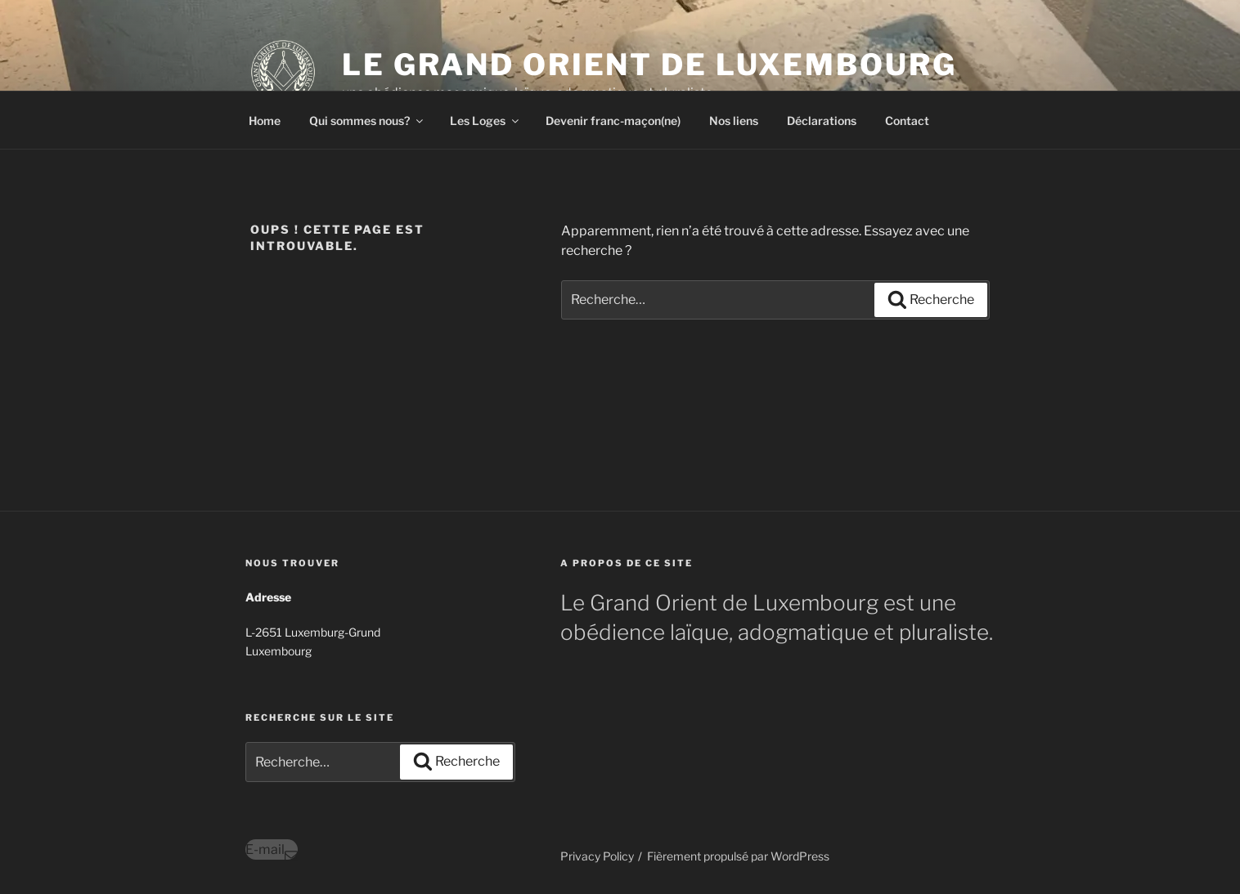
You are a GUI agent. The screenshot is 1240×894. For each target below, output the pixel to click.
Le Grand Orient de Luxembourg (649, 65)
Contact (907, 120)
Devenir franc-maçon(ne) (613, 120)
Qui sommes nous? (367, 120)
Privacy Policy (597, 856)
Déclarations (821, 120)
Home (265, 120)
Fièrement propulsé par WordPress (738, 856)
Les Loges (485, 120)
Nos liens (733, 120)
